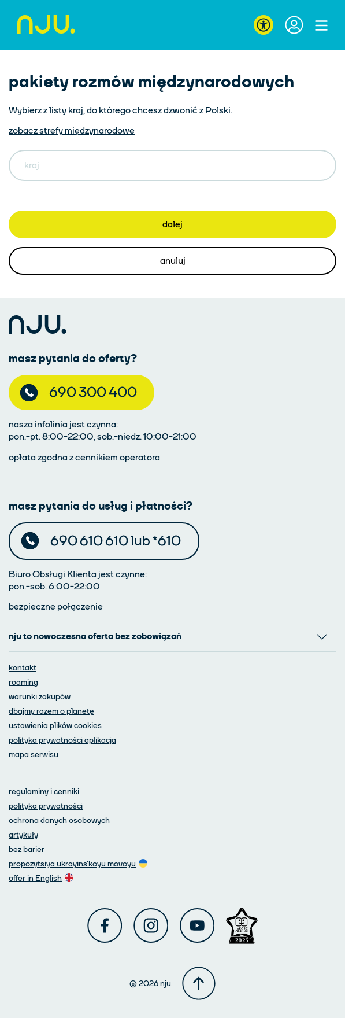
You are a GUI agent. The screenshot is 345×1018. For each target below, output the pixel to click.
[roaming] (23, 682)
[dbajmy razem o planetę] (51, 711)
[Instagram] (150, 925)
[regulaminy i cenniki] (44, 791)
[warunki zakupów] (40, 696)
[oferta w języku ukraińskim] (79, 863)
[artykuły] (23, 834)
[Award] (242, 926)
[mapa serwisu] (33, 754)
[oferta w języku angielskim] (42, 878)
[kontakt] (22, 667)
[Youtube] (197, 925)
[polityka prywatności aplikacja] (62, 739)
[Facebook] (104, 925)
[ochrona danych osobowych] (59, 820)
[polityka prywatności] (46, 805)
